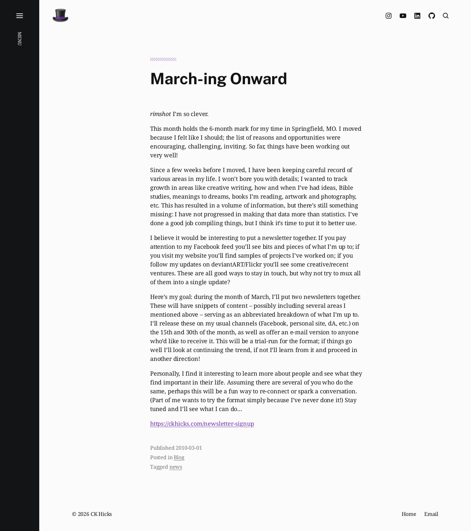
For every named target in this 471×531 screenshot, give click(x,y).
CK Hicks (101, 514)
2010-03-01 (189, 447)
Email (431, 514)
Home (409, 514)
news (175, 466)
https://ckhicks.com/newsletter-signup (202, 423)
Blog (179, 457)
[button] (19, 265)
